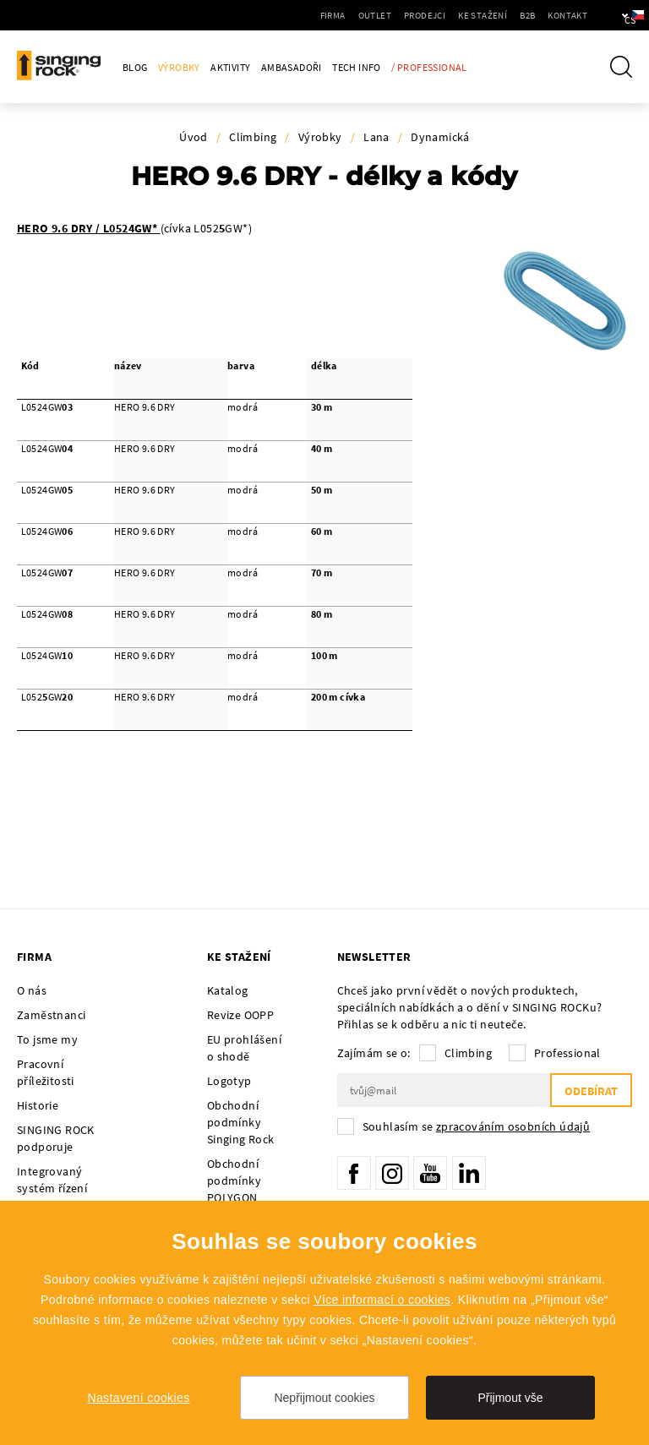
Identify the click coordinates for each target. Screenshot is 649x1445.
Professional (567, 1053)
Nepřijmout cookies (324, 1397)
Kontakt (519, 15)
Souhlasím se (477, 1126)
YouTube (430, 1173)
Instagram (392, 1173)
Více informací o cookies (382, 1299)
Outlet (326, 15)
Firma (284, 15)
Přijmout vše (510, 1397)
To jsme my (47, 1039)
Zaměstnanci (51, 1014)
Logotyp (229, 1080)
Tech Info (356, 67)
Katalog (227, 990)
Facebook (354, 1173)
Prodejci (376, 15)
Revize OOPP (240, 1014)
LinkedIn (469, 1173)
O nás (31, 990)
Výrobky (179, 67)
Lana (376, 136)
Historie (37, 1105)
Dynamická (440, 136)
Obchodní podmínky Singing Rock (241, 1122)
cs (608, 15)
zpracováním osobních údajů (513, 1126)
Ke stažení (434, 15)
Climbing (252, 136)
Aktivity (230, 67)
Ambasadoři (291, 67)
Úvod (193, 136)
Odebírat (591, 1091)
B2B (479, 15)
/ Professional (429, 67)
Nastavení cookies (138, 1397)
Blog (135, 67)
